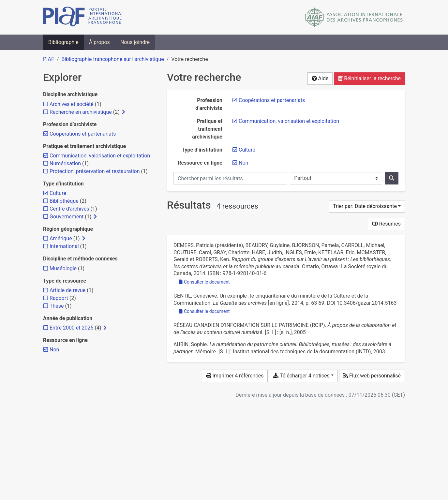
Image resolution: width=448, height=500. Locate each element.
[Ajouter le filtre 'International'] (64, 246)
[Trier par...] (367, 206)
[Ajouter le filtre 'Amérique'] (61, 238)
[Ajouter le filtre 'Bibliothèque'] (64, 201)
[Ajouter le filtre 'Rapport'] (59, 298)
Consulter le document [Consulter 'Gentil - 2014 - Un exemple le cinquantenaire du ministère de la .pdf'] (204, 311)
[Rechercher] (391, 178)
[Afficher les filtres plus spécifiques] (123, 112)
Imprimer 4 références (235, 376)
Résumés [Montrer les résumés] (386, 224)
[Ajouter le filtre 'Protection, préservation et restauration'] (95, 171)
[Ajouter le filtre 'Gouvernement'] (66, 216)
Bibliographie (63, 42)
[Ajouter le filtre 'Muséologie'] (63, 268)
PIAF (48, 59)
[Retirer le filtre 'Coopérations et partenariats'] (272, 100)
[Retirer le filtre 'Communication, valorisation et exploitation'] (289, 121)
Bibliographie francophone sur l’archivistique (112, 59)
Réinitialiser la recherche (369, 78)
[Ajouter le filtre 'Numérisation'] (65, 163)
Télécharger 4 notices (301, 376)
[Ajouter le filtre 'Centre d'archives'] (69, 209)
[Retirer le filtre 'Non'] (243, 163)
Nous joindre (135, 42)
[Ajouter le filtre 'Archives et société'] (72, 104)
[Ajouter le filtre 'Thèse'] (57, 306)
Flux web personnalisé (372, 376)
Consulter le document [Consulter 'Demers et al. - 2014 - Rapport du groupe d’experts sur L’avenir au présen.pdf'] (204, 282)
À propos (99, 42)
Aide (320, 78)
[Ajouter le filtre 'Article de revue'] (67, 290)
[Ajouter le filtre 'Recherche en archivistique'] (81, 112)
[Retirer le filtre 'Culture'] (247, 150)
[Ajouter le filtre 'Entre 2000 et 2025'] (71, 328)
